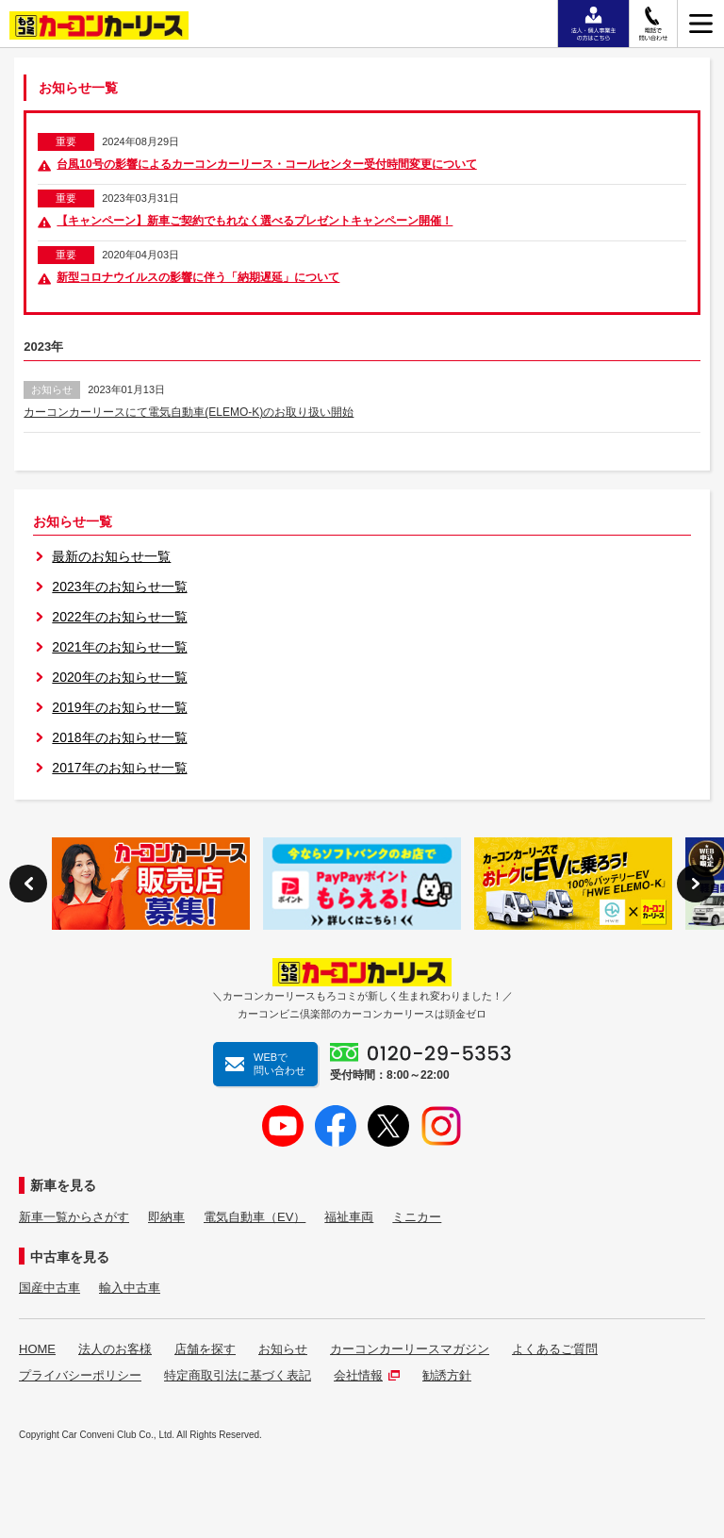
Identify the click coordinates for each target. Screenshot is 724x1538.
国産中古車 (49, 1288)
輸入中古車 (129, 1288)
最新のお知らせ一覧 (111, 556)
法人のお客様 (115, 1349)
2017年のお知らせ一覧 (119, 767)
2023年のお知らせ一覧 (119, 586)
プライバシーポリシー (80, 1375)
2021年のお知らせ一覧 (119, 646)
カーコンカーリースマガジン (409, 1349)
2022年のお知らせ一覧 (119, 616)
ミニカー (416, 1217)
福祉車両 (348, 1217)
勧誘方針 (446, 1375)
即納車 (166, 1217)
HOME (37, 1349)
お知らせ (282, 1349)
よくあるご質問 (555, 1349)
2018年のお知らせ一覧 (119, 737)
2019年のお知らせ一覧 (119, 707)
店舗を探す (205, 1349)
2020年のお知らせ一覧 (119, 677)
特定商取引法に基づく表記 (237, 1375)
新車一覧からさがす (74, 1217)
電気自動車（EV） (254, 1217)
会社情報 (367, 1375)
